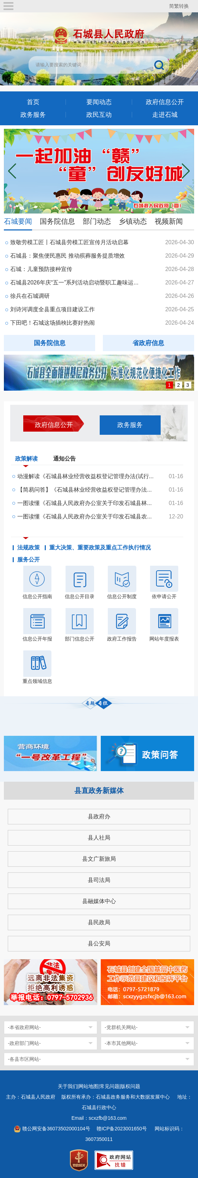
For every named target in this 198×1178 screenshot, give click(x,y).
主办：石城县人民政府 (33, 1097)
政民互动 (99, 114)
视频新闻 (169, 221)
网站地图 (88, 1086)
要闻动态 (99, 102)
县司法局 (99, 880)
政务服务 (33, 114)
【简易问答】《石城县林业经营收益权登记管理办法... (84, 490)
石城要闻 (18, 221)
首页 (33, 102)
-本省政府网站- (24, 1027)
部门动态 (97, 221)
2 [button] (178, 385)
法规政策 (28, 547)
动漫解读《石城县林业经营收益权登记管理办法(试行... (85, 476)
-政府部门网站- (24, 1043)
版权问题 (130, 1086)
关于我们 (68, 1086)
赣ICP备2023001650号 (122, 1128)
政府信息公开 (165, 102)
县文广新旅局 (99, 859)
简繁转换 (179, 6)
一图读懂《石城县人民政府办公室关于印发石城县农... (84, 516)
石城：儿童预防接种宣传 (41, 269)
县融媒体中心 (99, 901)
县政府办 (99, 816)
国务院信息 (57, 221)
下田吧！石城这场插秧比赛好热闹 (52, 323)
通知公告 (64, 459)
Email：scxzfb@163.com (99, 1118)
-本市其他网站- (121, 1043)
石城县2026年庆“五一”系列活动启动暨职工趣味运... (74, 283)
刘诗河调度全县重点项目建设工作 (52, 309)
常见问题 (109, 1086)
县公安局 (99, 943)
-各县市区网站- (24, 1059)
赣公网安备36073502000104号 (56, 1128)
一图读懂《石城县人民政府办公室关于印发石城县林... (84, 503)
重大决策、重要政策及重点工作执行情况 (100, 547)
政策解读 (26, 460)
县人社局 (99, 838)
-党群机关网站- (121, 1027)
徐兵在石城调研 (30, 296)
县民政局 (99, 922)
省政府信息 (148, 343)
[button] (186, 171)
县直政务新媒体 (99, 790)
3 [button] (187, 385)
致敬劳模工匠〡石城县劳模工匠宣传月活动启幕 (69, 242)
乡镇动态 (133, 221)
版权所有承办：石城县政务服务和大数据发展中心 (118, 1097)
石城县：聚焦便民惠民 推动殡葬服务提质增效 (67, 256)
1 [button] (169, 385)
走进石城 (165, 114)
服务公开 (28, 559)
